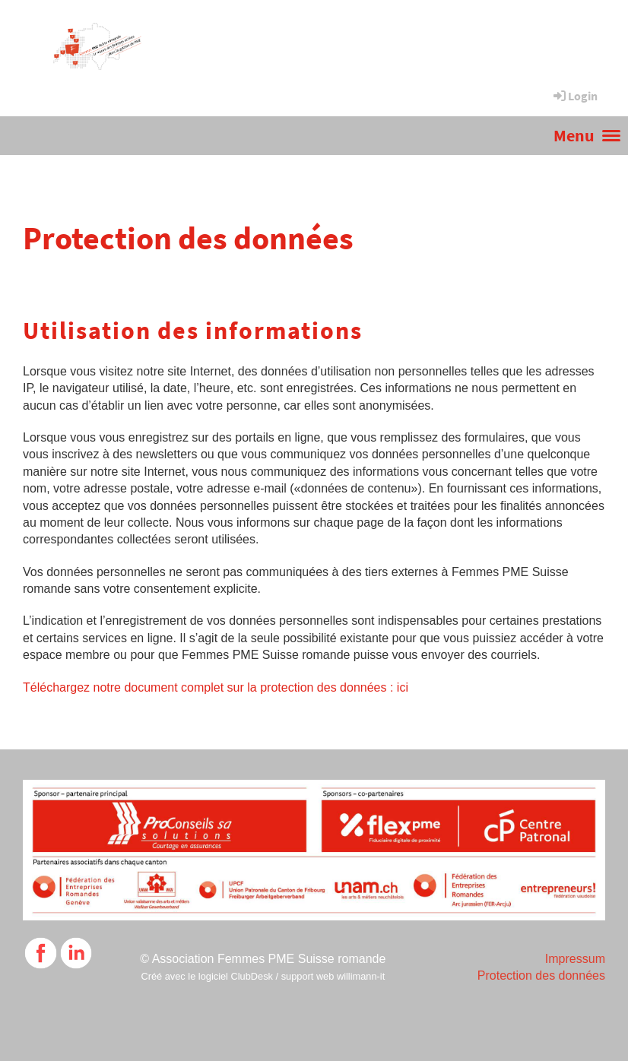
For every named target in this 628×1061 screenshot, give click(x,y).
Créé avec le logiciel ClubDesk (207, 976)
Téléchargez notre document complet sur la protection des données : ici (215, 687)
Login (574, 95)
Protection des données (541, 975)
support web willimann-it (333, 976)
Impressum (575, 958)
